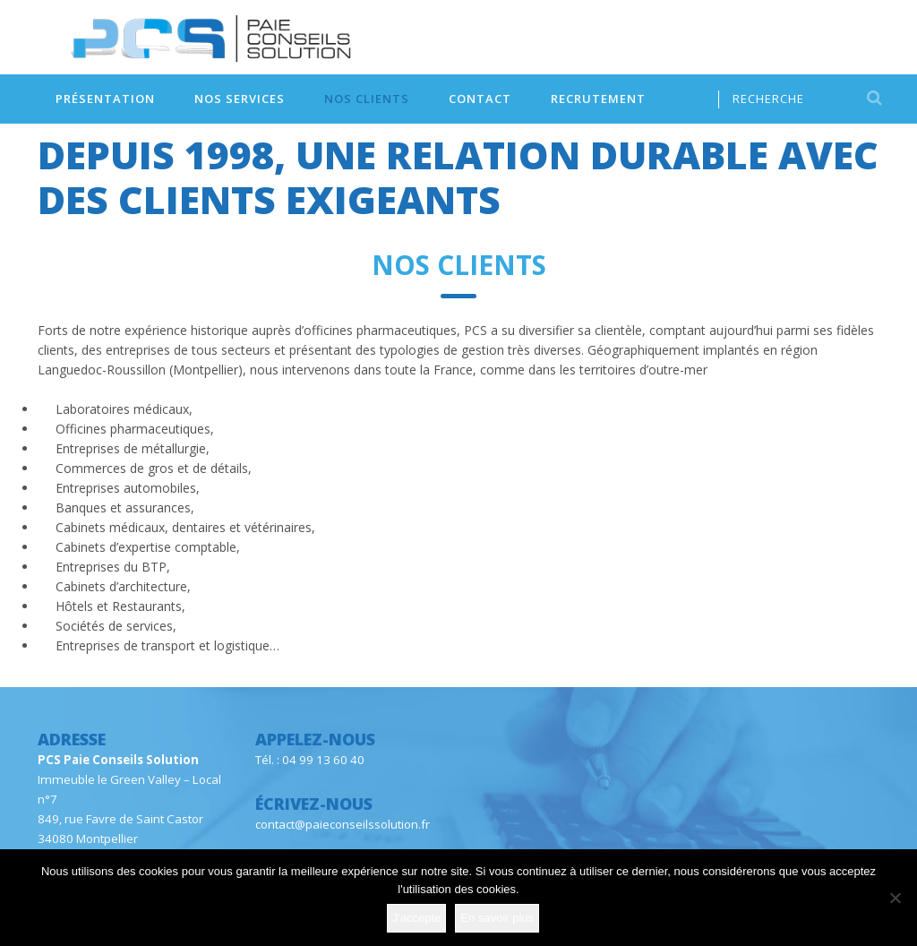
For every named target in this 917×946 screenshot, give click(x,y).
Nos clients (366, 98)
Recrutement (598, 98)
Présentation (105, 98)
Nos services (239, 98)
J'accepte (416, 917)
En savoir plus (497, 917)
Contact (480, 98)
